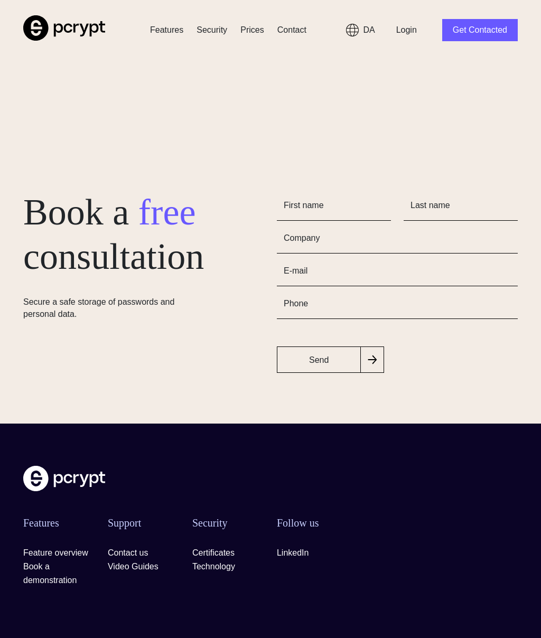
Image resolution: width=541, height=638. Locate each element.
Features (166, 29)
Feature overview (55, 552)
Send (319, 359)
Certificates (213, 552)
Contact (291, 29)
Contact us (128, 552)
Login (406, 29)
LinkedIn (293, 552)
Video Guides (133, 566)
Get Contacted (480, 29)
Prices (252, 29)
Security (212, 29)
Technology (213, 566)
